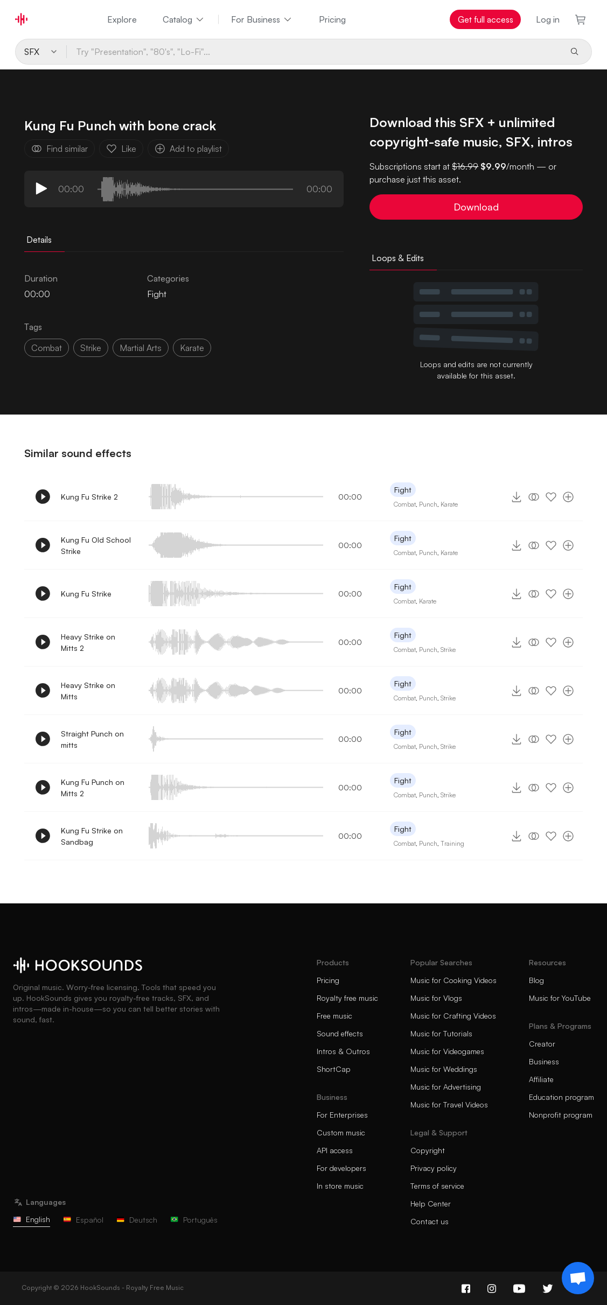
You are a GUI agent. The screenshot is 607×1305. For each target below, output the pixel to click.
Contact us (429, 1221)
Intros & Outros (343, 1051)
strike (90, 347)
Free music (334, 1015)
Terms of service (437, 1185)
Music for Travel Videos (449, 1104)
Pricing (332, 19)
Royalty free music (347, 997)
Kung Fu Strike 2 (89, 496)
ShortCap (334, 1069)
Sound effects (340, 1033)
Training (452, 843)
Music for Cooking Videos (453, 980)
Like (121, 148)
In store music (340, 1185)
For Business (262, 19)
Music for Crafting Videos (453, 1015)
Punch (428, 504)
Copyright (427, 1150)
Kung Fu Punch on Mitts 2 (92, 787)
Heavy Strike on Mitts (88, 690)
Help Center (430, 1203)
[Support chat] (578, 1278)
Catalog (184, 19)
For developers (341, 1168)
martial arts (141, 347)
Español (83, 1219)
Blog (536, 980)
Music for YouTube (560, 997)
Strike (448, 650)
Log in (548, 19)
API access (335, 1150)
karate (192, 347)
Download (476, 207)
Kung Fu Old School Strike (96, 545)
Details (39, 239)
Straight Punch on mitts (92, 739)
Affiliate (541, 1079)
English (31, 1219)
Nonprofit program (560, 1114)
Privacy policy (433, 1168)
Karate (449, 504)
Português (194, 1219)
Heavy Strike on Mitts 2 (88, 642)
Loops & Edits (398, 257)
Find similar (59, 148)
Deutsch (136, 1219)
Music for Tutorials (441, 1033)
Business (544, 1061)
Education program (561, 1096)
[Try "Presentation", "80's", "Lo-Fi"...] (314, 51)
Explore (122, 19)
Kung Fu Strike (86, 593)
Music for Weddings (443, 1069)
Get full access (485, 19)
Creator (542, 1043)
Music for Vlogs (436, 997)
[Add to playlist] (568, 497)
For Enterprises (342, 1114)
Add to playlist (188, 148)
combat (46, 347)
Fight (156, 294)
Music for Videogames (447, 1051)
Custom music (341, 1132)
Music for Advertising (445, 1086)
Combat (405, 504)
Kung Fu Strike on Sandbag (92, 836)
